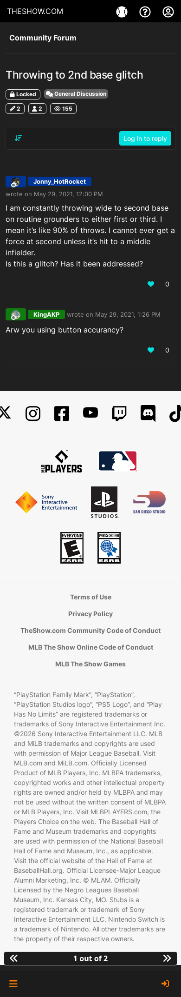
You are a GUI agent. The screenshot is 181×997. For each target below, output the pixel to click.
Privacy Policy (90, 614)
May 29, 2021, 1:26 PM (128, 314)
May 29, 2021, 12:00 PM (68, 194)
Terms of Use (90, 597)
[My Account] (168, 11)
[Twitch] (119, 413)
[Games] (123, 11)
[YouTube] (90, 413)
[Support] (146, 11)
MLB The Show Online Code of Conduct (90, 647)
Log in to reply (145, 138)
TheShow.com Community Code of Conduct (90, 630)
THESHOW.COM (35, 11)
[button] (13, 984)
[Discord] (148, 413)
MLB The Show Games (90, 664)
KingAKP (46, 314)
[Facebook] (61, 413)
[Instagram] (33, 413)
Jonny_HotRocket (59, 181)
